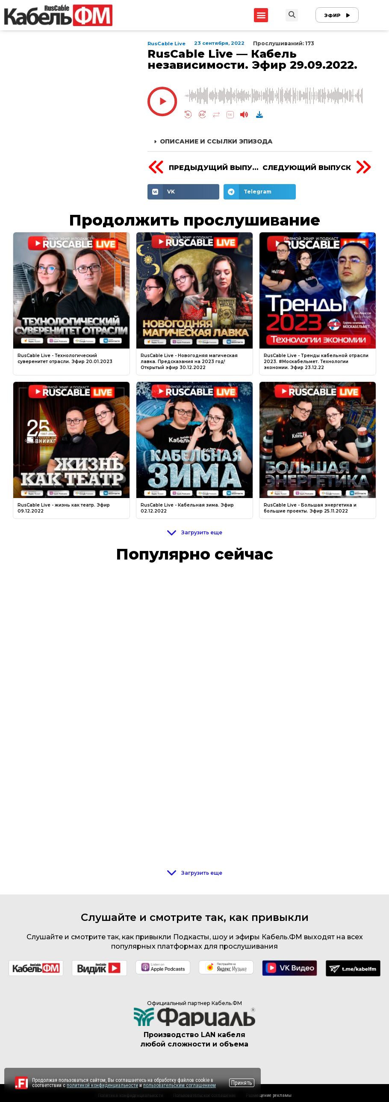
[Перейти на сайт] (21, 1082)
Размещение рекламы (269, 1095)
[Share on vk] (183, 191)
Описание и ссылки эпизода (216, 141)
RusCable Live (167, 44)
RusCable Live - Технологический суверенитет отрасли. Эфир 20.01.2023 (65, 358)
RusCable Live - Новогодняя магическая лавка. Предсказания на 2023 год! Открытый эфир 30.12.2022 (189, 361)
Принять (241, 1082)
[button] (261, 15)
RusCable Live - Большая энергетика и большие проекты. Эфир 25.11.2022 (310, 508)
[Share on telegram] (260, 191)
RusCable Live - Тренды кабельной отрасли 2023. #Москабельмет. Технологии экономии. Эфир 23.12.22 (316, 361)
